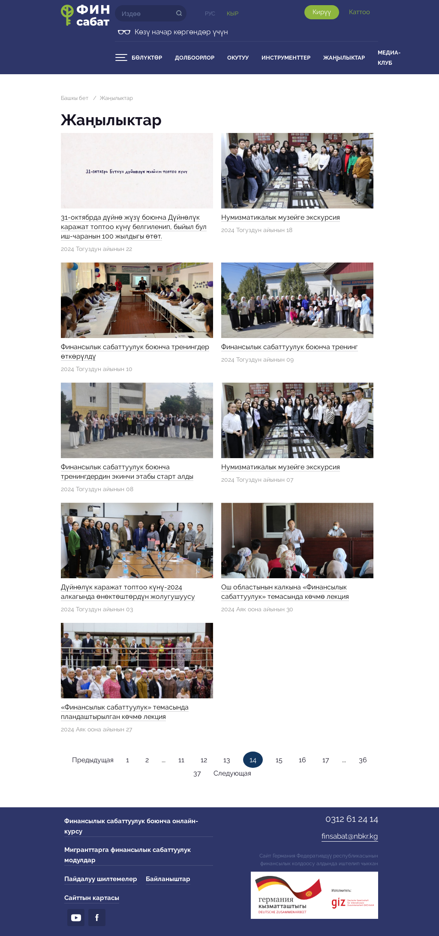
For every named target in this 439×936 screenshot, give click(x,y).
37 (197, 773)
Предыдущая (93, 760)
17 (325, 760)
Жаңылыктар (344, 57)
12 (204, 760)
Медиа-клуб (389, 57)
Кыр (232, 13)
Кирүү (322, 12)
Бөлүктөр (147, 57)
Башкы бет (74, 98)
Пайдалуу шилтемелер (100, 879)
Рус (210, 13)
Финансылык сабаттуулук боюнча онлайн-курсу (131, 826)
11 (181, 760)
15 (279, 760)
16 (302, 760)
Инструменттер (286, 57)
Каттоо (359, 12)
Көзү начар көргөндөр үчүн (181, 31)
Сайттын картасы (91, 898)
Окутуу (238, 57)
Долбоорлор (194, 57)
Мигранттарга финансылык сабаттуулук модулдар (127, 855)
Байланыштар (168, 879)
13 (226, 760)
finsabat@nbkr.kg (350, 836)
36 (363, 760)
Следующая (232, 773)
